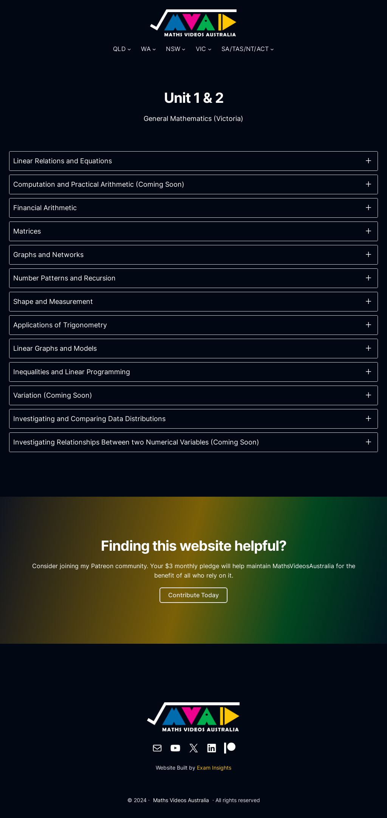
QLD (119, 49)
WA (146, 49)
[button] (193, 161)
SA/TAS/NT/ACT (245, 49)
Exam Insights (214, 767)
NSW (173, 49)
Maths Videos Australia (181, 800)
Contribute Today (193, 595)
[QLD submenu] (129, 49)
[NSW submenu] (184, 49)
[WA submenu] (154, 49)
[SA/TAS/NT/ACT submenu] (272, 49)
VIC (201, 49)
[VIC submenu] (210, 49)
